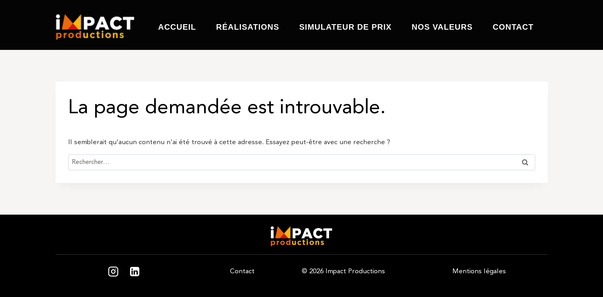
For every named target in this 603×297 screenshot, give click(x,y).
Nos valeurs (442, 27)
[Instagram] (113, 272)
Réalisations (247, 27)
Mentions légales (479, 271)
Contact (513, 27)
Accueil (177, 27)
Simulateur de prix (345, 27)
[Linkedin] (135, 272)
